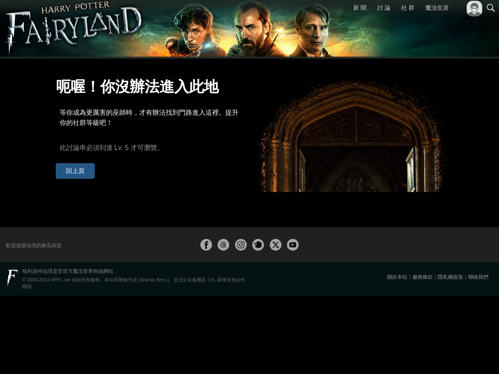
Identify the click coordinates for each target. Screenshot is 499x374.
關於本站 (397, 355)
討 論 (384, 7)
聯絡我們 (478, 355)
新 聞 (359, 7)
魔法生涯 (437, 7)
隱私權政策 (450, 355)
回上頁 (69, 151)
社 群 (407, 7)
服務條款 (422, 355)
